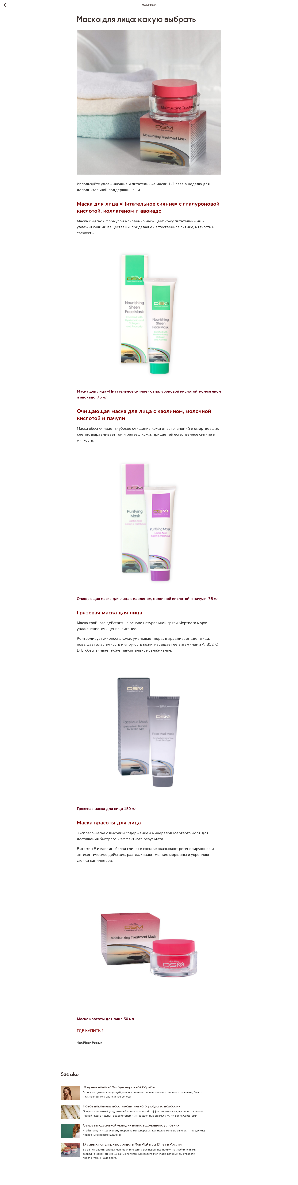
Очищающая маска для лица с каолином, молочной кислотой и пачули (144, 417)
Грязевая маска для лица (109, 614)
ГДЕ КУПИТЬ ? (90, 1032)
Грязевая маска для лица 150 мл (106, 811)
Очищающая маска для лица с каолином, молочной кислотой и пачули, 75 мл (148, 600)
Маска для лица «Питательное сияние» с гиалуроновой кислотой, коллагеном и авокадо (148, 210)
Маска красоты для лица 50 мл (105, 1021)
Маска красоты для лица (109, 825)
